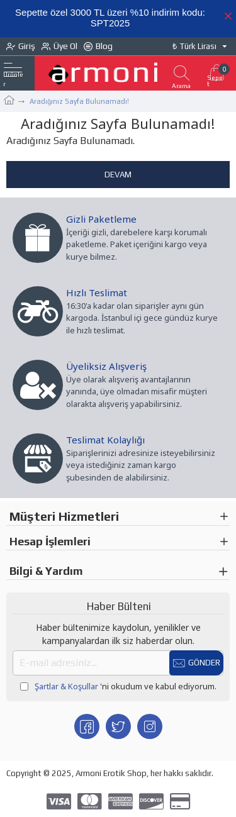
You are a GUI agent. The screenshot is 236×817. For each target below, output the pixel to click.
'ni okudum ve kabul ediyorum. (118, 687)
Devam (118, 174)
